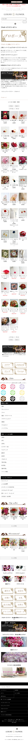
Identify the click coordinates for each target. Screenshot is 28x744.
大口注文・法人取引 (6, 496)
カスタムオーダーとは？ (7, 490)
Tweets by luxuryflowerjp (14, 724)
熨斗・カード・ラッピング (7, 493)
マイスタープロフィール (5, 702)
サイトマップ (4, 480)
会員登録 (16, 690)
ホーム (6, 719)
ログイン (2, 693)
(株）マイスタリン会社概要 (6, 699)
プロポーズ (17, 91)
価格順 (14, 102)
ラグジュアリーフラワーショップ (14, 734)
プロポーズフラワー (4, 708)
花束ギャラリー (3, 711)
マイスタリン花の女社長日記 (6, 714)
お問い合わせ (3, 696)
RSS (12, 722)
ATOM (15, 722)
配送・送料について (19, 719)
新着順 (18, 102)
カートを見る (17, 693)
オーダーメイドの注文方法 (7, 487)
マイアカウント (3, 690)
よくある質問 (4, 484)
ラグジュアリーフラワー (7, 91)
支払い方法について (11, 719)
